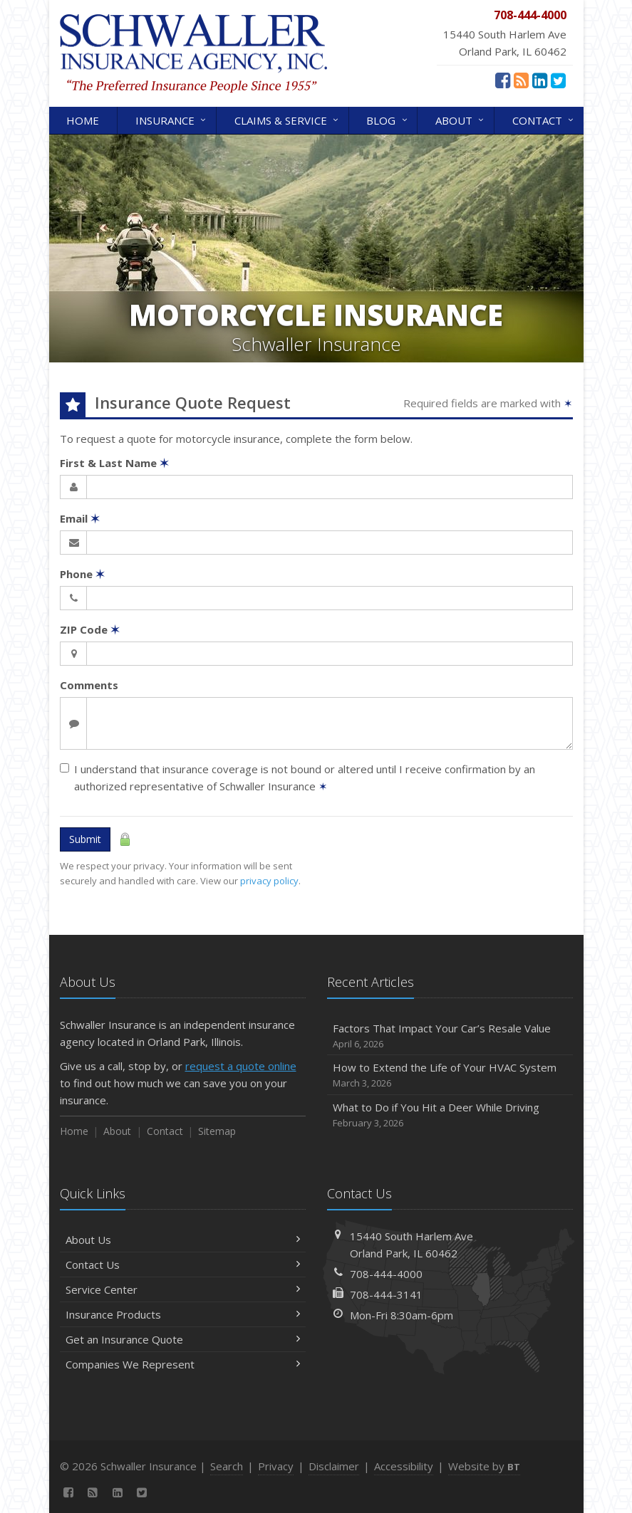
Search (226, 1466)
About (460, 119)
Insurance (171, 119)
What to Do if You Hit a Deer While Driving (450, 1115)
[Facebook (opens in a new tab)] (502, 80)
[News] (521, 80)
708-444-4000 (386, 1274)
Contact (544, 119)
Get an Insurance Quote (183, 1339)
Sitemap (217, 1131)
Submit (85, 839)
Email (80, 518)
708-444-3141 (386, 1294)
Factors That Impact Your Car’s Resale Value (450, 1036)
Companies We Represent (183, 1364)
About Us (183, 1239)
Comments (89, 685)
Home (82, 120)
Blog (387, 119)
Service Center (183, 1289)
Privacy (276, 1466)
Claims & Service (287, 119)
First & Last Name (114, 463)
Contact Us (183, 1264)
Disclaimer (334, 1466)
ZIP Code (90, 629)
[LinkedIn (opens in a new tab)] (539, 80)
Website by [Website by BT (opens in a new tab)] (484, 1466)
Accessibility (403, 1466)
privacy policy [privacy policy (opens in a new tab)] (269, 880)
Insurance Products (183, 1314)
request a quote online (240, 1066)
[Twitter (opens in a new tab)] (558, 80)
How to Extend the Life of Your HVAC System (450, 1075)
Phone (82, 574)
